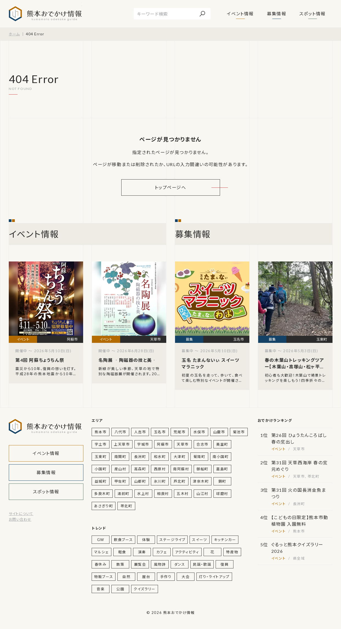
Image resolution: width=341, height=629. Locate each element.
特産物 (232, 552)
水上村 (143, 493)
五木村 (183, 493)
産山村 (120, 469)
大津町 (180, 456)
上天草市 (122, 444)
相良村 (163, 493)
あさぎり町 (103, 506)
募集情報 (276, 13)
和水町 (160, 456)
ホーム (14, 34)
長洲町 (140, 456)
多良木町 (102, 493)
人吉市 (140, 432)
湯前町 (123, 493)
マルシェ (101, 552)
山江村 (202, 493)
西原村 (160, 469)
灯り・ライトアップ (214, 576)
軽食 (122, 552)
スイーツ (199, 539)
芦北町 (180, 481)
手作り (166, 576)
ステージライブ (172, 539)
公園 (120, 589)
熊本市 (101, 432)
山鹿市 (219, 432)
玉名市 (160, 432)
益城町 (101, 481)
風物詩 (160, 564)
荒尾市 (180, 432)
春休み (101, 564)
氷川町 (160, 481)
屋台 (146, 576)
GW (100, 539)
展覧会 (140, 564)
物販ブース (103, 576)
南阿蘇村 (181, 469)
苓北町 (126, 506)
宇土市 (101, 444)
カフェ (161, 552)
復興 (225, 564)
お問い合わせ (20, 519)
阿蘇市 (163, 444)
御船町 (202, 469)
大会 (186, 576)
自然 (126, 576)
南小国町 (221, 456)
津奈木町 (201, 481)
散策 (120, 564)
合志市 (202, 444)
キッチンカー (225, 539)
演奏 (142, 552)
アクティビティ (187, 552)
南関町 (120, 456)
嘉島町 (222, 469)
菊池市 (239, 432)
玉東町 (101, 456)
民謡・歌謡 (202, 564)
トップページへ (170, 187)
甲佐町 (120, 481)
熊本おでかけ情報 (45, 13)
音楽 (101, 589)
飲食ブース (123, 539)
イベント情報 (240, 13)
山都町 (140, 481)
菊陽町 (199, 456)
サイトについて (21, 513)
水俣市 (199, 432)
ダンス (179, 564)
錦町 (222, 481)
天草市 (183, 444)
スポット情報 (312, 13)
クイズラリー (145, 589)
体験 (146, 539)
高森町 (140, 469)
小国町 (101, 469)
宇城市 (143, 444)
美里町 (222, 444)
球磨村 (222, 493)
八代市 (120, 432)
